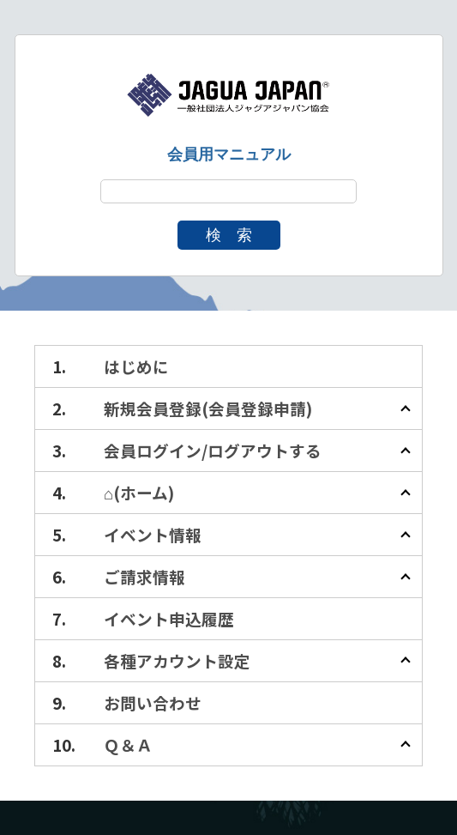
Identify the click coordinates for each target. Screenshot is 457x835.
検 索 (229, 235)
